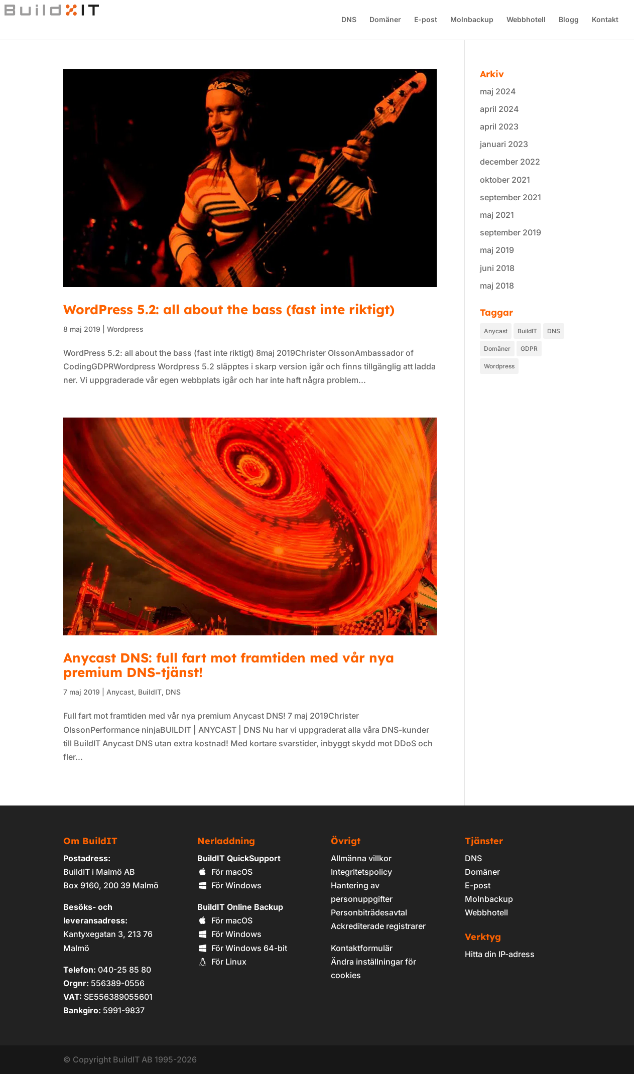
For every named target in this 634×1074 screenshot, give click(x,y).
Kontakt (604, 20)
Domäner (385, 20)
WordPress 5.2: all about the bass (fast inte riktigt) (229, 309)
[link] (482, 981)
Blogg (568, 20)
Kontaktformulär (362, 948)
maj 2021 (497, 215)
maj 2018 (497, 286)
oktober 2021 (505, 180)
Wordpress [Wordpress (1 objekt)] (499, 366)
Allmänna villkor (361, 858)
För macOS (224, 872)
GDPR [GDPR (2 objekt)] (529, 348)
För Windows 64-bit (242, 948)
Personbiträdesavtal (369, 912)
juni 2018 (497, 268)
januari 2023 (504, 144)
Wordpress (125, 329)
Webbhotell (525, 20)
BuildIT (150, 692)
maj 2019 (497, 250)
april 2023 (499, 126)
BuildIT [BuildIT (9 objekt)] (527, 331)
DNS (348, 20)
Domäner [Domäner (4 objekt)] (497, 348)
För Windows (229, 885)
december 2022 (510, 162)
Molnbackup (471, 20)
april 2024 (499, 109)
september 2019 (510, 232)
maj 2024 (498, 91)
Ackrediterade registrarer (378, 926)
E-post (425, 20)
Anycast (120, 692)
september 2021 (510, 197)
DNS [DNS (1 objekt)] (553, 331)
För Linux (221, 962)
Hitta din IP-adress (500, 954)
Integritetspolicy (361, 872)
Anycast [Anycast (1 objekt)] (496, 331)
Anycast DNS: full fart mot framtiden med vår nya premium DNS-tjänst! (228, 665)
